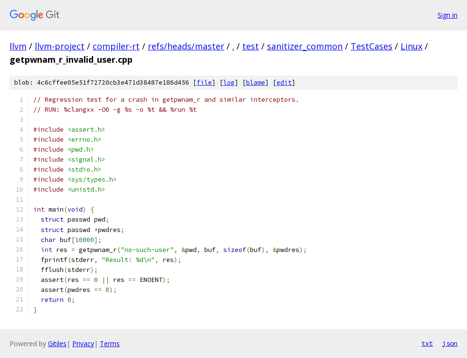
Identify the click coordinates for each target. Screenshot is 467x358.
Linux (411, 46)
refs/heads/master (186, 46)
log (229, 82)
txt (427, 343)
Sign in (447, 14)
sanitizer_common (305, 46)
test (250, 46)
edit (284, 82)
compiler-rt (116, 46)
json (449, 343)
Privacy (83, 343)
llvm (18, 46)
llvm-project (60, 46)
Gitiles (57, 343)
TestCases (371, 46)
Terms (110, 343)
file (204, 82)
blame (255, 82)
